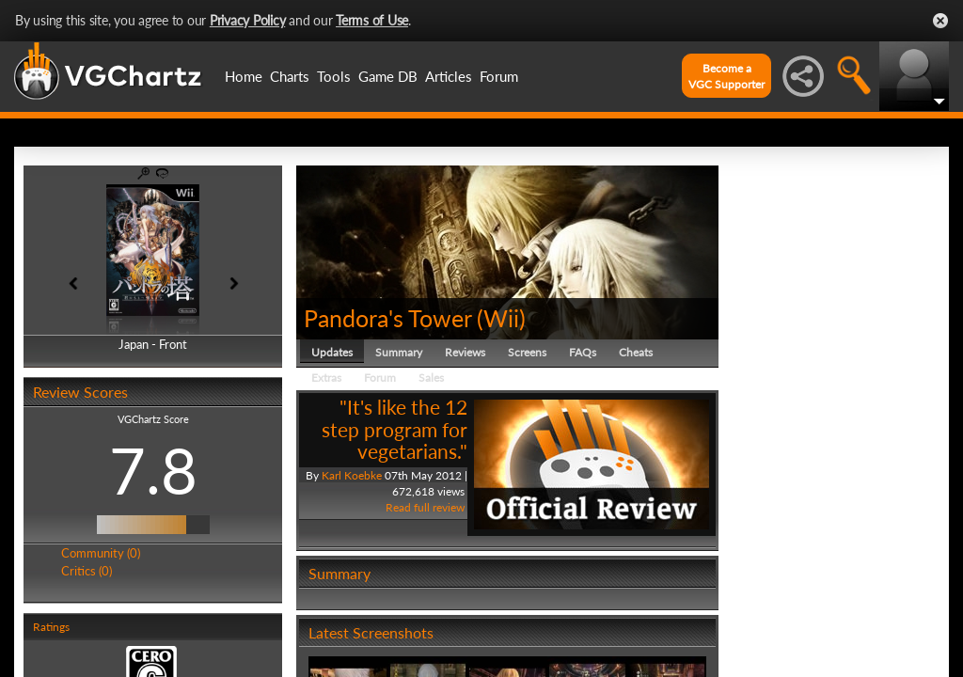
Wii (501, 318)
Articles (448, 76)
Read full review (425, 507)
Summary (398, 352)
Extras (326, 377)
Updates (332, 352)
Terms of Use (372, 20)
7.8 (153, 470)
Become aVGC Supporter (726, 76)
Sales (431, 377)
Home (243, 76)
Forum (499, 76)
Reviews (465, 352)
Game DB (388, 76)
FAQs (582, 352)
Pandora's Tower (387, 318)
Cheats (636, 352)
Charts (289, 76)
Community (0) (100, 552)
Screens (527, 352)
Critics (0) (86, 570)
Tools (334, 76)
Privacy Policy (248, 20)
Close (940, 20)
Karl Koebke (352, 475)
